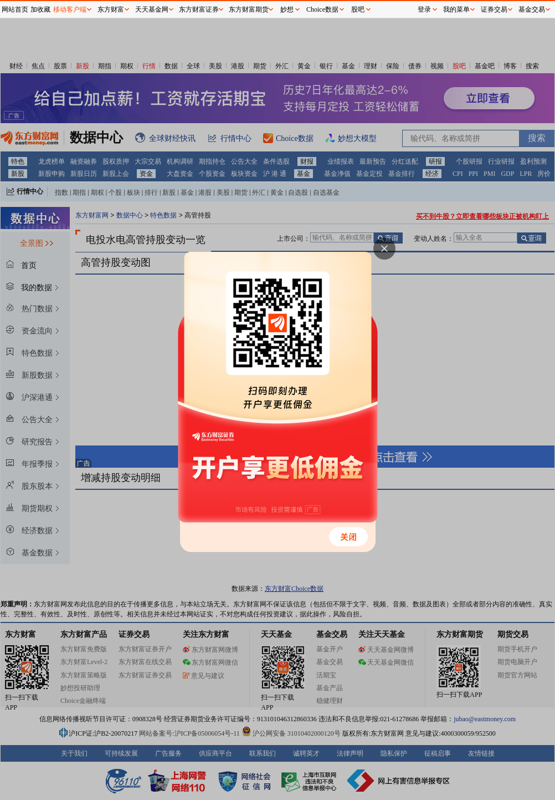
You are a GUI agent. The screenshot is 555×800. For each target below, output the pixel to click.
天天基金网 (151, 9)
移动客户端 (69, 9)
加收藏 (40, 9)
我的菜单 (456, 9)
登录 (424, 9)
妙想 (287, 9)
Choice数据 (322, 9)
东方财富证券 (199, 9)
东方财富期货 (249, 9)
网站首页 (15, 9)
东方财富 (110, 9)
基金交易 (531, 9)
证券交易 (494, 9)
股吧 (357, 9)
